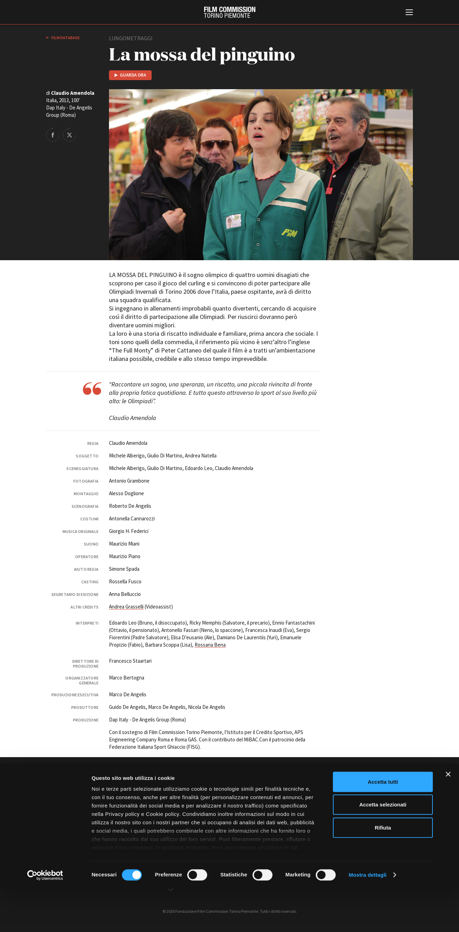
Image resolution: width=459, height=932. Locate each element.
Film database (65, 37)
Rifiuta (383, 871)
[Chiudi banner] (448, 817)
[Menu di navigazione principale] (409, 12)
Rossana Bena (210, 644)
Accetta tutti (383, 825)
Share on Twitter (69, 134)
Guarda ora (133, 75)
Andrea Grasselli (126, 606)
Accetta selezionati (382, 848)
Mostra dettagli (367, 918)
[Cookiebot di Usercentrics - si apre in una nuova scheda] (45, 918)
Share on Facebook (52, 134)
